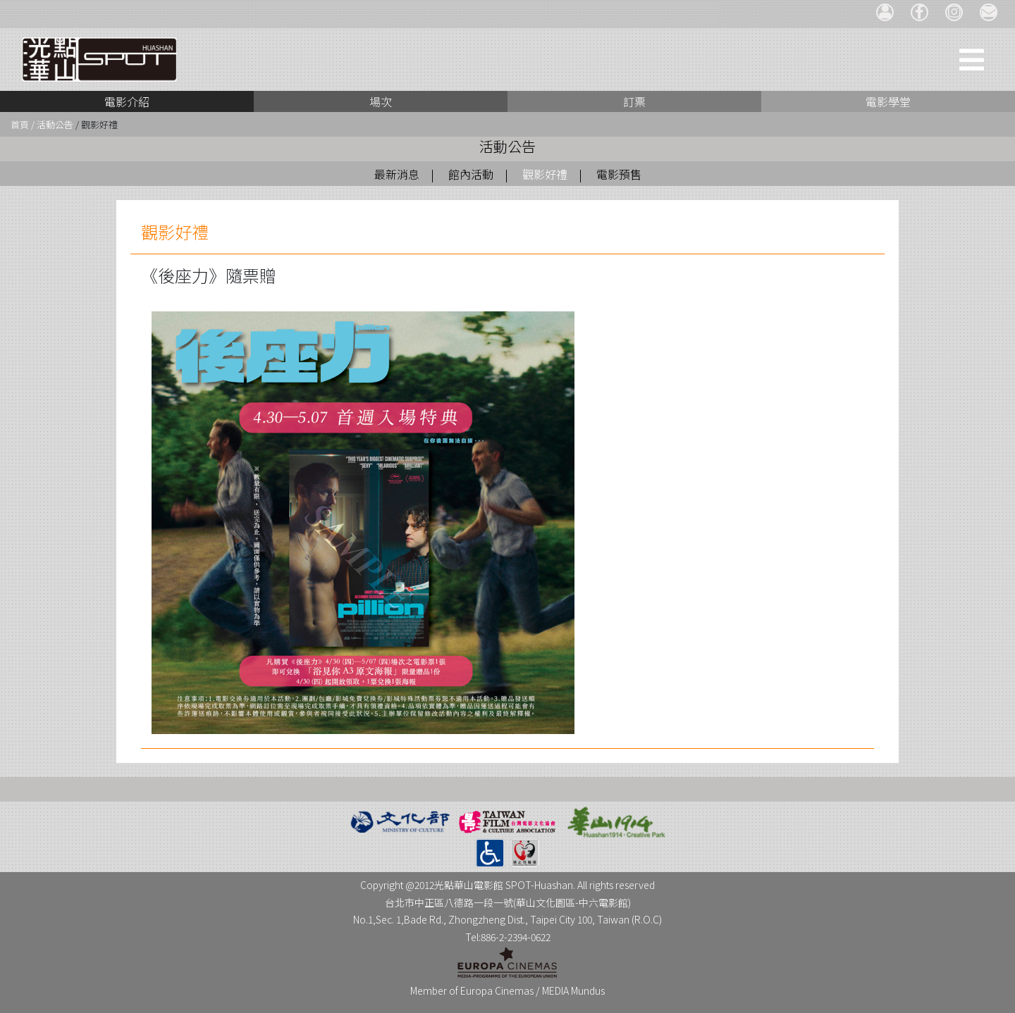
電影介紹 (126, 101)
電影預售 (618, 174)
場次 (380, 101)
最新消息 (396, 174)
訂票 (634, 101)
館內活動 (470, 174)
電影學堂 (888, 101)
